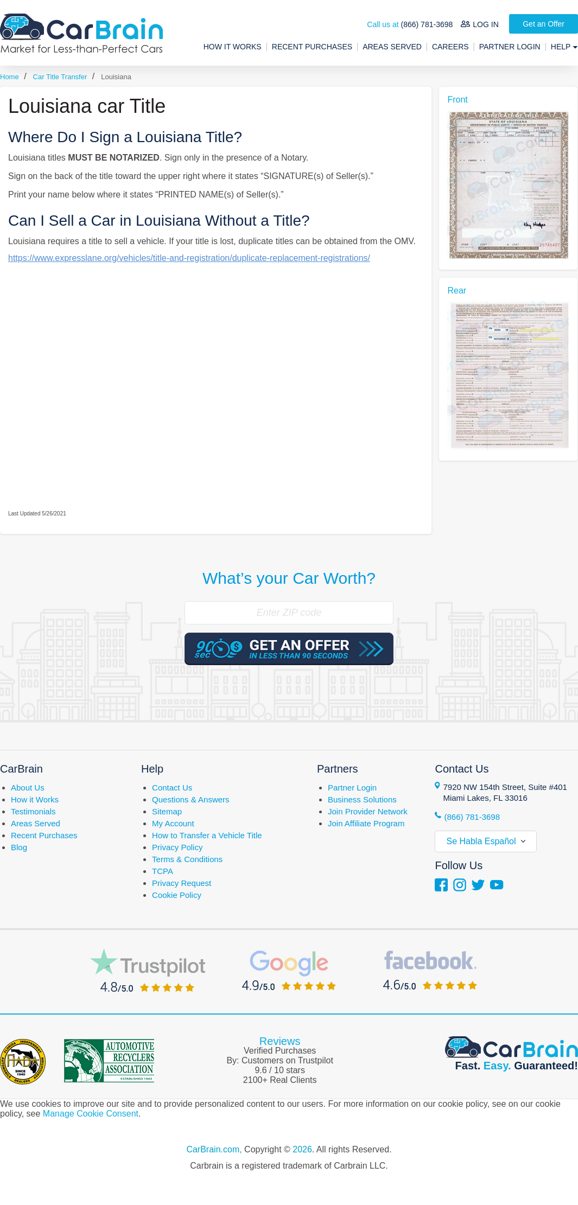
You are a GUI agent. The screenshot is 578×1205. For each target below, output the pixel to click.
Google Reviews (289, 970)
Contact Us (172, 787)
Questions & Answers (191, 799)
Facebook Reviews (430, 970)
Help (562, 46)
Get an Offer (543, 24)
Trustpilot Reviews (147, 970)
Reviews (280, 1041)
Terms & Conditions (187, 859)
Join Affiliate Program (366, 823)
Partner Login (510, 46)
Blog (19, 847)
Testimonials (33, 811)
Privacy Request (181, 883)
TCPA (162, 871)
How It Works (233, 46)
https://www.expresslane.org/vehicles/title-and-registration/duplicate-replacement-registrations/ (189, 258)
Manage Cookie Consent (90, 1113)
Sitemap (167, 811)
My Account (173, 823)
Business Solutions (362, 799)
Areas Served (392, 46)
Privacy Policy (177, 847)
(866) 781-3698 (427, 24)
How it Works (35, 799)
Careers (450, 46)
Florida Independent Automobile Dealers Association (23, 1062)
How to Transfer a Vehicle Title (207, 835)
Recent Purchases (312, 46)
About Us (28, 787)
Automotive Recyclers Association (109, 1060)
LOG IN (485, 24)
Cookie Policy (176, 895)
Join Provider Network (368, 811)
